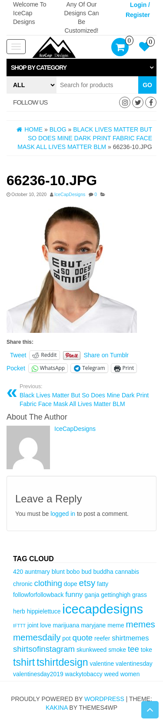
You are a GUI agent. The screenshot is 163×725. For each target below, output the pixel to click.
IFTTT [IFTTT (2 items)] (19, 625)
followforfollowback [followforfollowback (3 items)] (38, 594)
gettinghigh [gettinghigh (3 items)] (115, 594)
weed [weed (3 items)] (111, 674)
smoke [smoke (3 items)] (117, 649)
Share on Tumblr (106, 355)
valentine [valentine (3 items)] (102, 663)
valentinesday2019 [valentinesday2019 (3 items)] (38, 674)
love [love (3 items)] (45, 625)
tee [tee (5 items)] (133, 649)
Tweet (18, 355)
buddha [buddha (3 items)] (103, 571)
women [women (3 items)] (130, 674)
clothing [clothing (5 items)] (48, 583)
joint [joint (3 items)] (32, 625)
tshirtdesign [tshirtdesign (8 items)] (62, 662)
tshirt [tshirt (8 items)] (24, 662)
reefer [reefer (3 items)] (102, 638)
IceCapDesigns (69, 194)
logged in (62, 513)
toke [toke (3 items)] (146, 649)
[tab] (81, 67)
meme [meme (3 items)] (115, 625)
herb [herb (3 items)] (19, 611)
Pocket (16, 368)
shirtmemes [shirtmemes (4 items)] (130, 638)
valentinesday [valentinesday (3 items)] (134, 663)
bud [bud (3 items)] (86, 571)
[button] (81, 67)
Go (147, 84)
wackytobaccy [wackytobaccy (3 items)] (83, 674)
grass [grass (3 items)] (139, 594)
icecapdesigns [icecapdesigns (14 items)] (102, 609)
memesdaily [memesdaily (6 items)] (36, 637)
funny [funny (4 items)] (74, 594)
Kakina (57, 707)
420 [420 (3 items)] (18, 571)
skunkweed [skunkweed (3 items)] (91, 649)
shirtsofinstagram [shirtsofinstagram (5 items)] (44, 649)
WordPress (104, 698)
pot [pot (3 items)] (66, 638)
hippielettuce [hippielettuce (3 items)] (44, 611)
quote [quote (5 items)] (83, 637)
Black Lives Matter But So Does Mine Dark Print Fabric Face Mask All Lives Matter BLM (85, 395)
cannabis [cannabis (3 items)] (127, 571)
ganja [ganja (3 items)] (92, 594)
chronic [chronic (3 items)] (23, 583)
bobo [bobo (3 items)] (73, 571)
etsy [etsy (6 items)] (87, 583)
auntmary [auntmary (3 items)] (37, 571)
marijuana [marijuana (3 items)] (66, 625)
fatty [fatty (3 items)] (102, 583)
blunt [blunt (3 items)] (58, 571)
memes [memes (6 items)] (140, 624)
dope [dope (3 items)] (70, 583)
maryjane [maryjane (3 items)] (93, 625)
